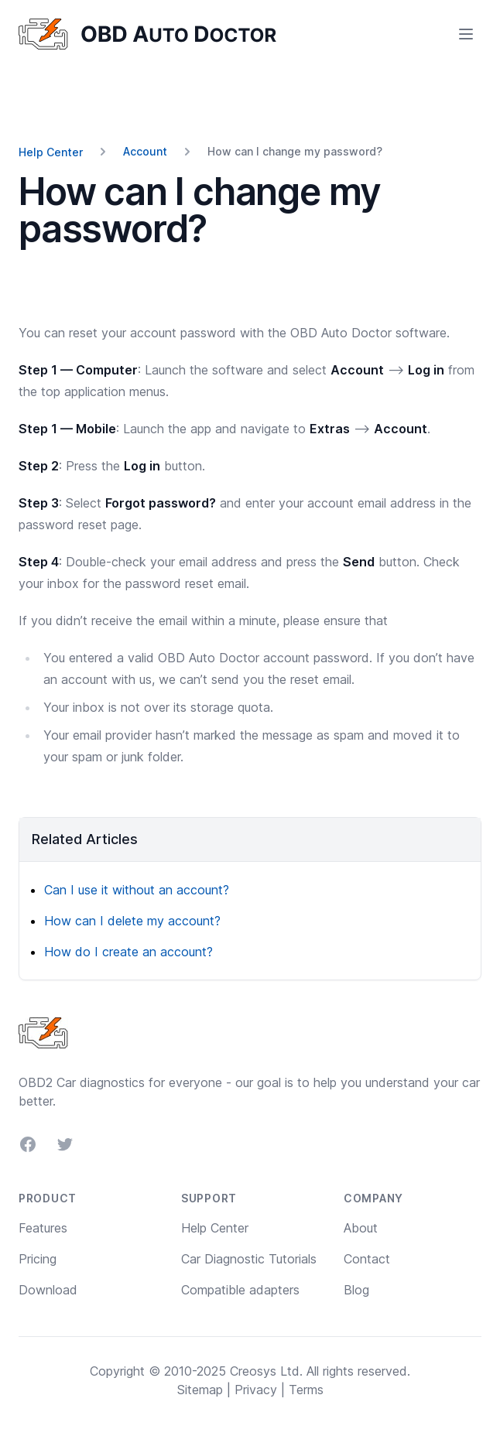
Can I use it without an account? (136, 889)
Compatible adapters (240, 1290)
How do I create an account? (128, 951)
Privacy (256, 1389)
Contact (367, 1259)
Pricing (38, 1259)
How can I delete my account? (132, 920)
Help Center (51, 152)
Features (43, 1228)
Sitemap (200, 1389)
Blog (356, 1290)
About (361, 1228)
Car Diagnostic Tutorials (249, 1259)
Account (145, 151)
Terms (306, 1389)
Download (48, 1290)
